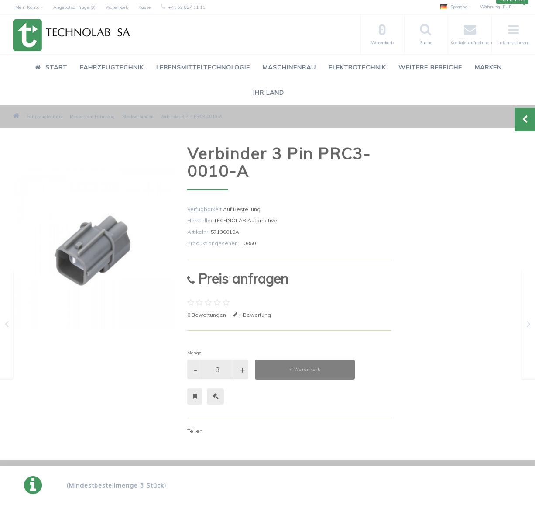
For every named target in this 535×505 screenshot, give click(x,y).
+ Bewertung (252, 314)
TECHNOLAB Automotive (245, 220)
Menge (194, 353)
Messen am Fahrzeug (92, 116)
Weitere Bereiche (430, 67)
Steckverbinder (137, 116)
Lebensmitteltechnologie (203, 67)
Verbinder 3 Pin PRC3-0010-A (191, 116)
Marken (488, 67)
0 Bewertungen (206, 314)
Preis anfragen (237, 278)
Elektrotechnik (357, 67)
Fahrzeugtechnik (112, 67)
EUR (498, 7)
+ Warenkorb (305, 369)
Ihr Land (268, 93)
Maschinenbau (289, 67)
